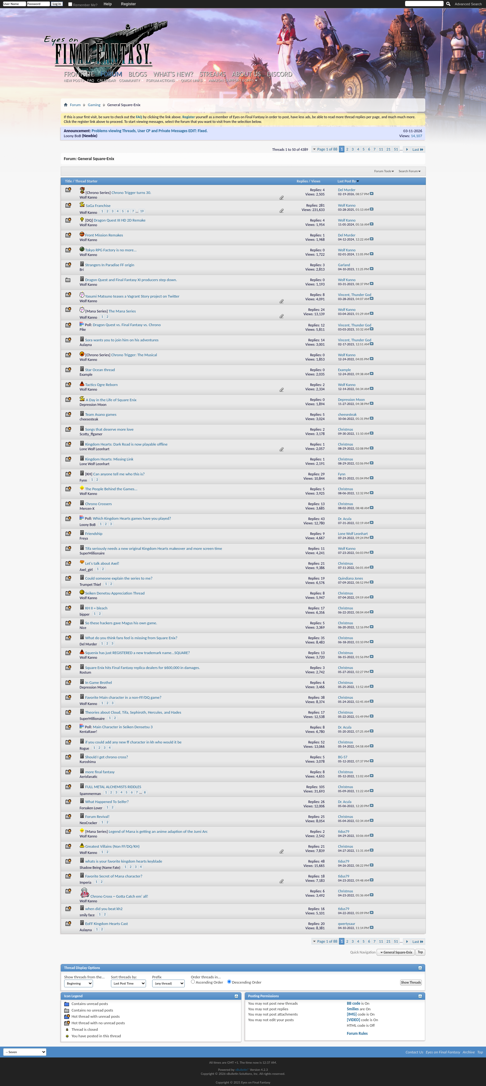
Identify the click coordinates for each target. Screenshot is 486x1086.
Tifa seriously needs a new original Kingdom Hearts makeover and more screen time (153, 548)
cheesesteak (89, 419)
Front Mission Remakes (104, 235)
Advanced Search (468, 4)
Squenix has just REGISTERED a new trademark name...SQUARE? (137, 652)
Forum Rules (357, 1033)
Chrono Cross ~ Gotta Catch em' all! (119, 896)
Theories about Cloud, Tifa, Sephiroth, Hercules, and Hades (133, 712)
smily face (87, 915)
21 (389, 149)
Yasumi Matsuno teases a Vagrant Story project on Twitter (132, 296)
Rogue (84, 748)
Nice (83, 628)
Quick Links (191, 80)
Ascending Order (207, 982)
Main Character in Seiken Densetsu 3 (123, 727)
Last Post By (349, 181)
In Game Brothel (98, 682)
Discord (279, 74)
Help (108, 4)
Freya (84, 538)
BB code (353, 1003)
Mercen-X (87, 508)
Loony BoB (72, 135)
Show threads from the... (84, 977)
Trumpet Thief (90, 584)
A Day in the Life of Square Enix (111, 399)
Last (418, 149)
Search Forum (408, 171)
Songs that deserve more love (109, 429)
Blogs (137, 74)
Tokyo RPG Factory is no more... (111, 250)
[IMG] (352, 1014)
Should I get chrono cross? (106, 757)
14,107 (416, 135)
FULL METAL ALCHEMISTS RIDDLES (113, 786)
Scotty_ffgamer (91, 434)
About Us (246, 74)
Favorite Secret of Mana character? (113, 876)
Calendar (106, 80)
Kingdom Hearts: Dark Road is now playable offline (126, 444)
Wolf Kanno (88, 197)
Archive (469, 1052)
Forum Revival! (97, 816)
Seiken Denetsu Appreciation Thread (115, 593)
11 (381, 149)
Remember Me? (83, 5)
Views (315, 181)
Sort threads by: (124, 977)
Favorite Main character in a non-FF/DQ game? (123, 697)
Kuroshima (88, 762)
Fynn (83, 480)
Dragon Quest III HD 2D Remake (120, 220)
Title (68, 181)
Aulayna (86, 345)
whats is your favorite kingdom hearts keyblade (123, 861)
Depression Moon (93, 404)
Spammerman (90, 794)
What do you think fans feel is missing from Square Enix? (131, 637)
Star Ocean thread (100, 369)
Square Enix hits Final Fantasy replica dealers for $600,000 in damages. (142, 667)
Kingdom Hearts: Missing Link (109, 459)
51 (396, 149)
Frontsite (79, 74)
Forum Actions (160, 80)
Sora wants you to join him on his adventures (122, 340)
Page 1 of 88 (327, 149)
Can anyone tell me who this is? (119, 474)
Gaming (94, 104)
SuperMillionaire (92, 553)
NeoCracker (88, 823)
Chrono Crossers (98, 503)
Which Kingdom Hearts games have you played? (132, 518)
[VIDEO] (353, 1019)
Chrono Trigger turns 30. (131, 192)
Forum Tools (382, 171)
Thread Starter (86, 181)
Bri (82, 269)
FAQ (90, 80)
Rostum (85, 672)
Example (86, 374)
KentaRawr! (88, 731)
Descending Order (244, 982)
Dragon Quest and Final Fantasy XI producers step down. (131, 279)
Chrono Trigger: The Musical (134, 354)
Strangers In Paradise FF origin (109, 265)
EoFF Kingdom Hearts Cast (106, 923)
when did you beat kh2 (103, 908)
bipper (85, 614)
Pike (83, 329)
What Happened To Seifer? (107, 801)
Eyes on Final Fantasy (443, 1052)
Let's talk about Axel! (102, 563)
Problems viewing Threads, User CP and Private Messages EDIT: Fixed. (150, 130)
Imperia (85, 882)
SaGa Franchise (98, 205)
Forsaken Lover (91, 808)
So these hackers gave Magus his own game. (121, 623)
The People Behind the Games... (111, 489)
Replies (302, 181)
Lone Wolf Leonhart (94, 449)
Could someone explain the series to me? (118, 578)
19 (142, 211)
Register (128, 4)
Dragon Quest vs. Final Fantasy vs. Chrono (127, 324)
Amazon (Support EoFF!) (231, 80)
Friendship (93, 533)
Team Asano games (101, 414)
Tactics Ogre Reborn (101, 384)
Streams (212, 74)
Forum (111, 74)
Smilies (353, 1009)
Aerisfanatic (88, 776)
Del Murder (88, 644)
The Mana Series (122, 311)
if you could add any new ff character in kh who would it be (133, 742)
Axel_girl (86, 570)
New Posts (74, 80)
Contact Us (414, 1052)
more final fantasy (100, 772)
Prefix (156, 977)
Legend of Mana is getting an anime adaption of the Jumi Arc (158, 831)
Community (129, 80)
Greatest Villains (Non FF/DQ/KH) (112, 846)
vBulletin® (242, 1070)
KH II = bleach (96, 608)
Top (420, 952)
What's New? (173, 74)
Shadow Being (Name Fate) (100, 867)
